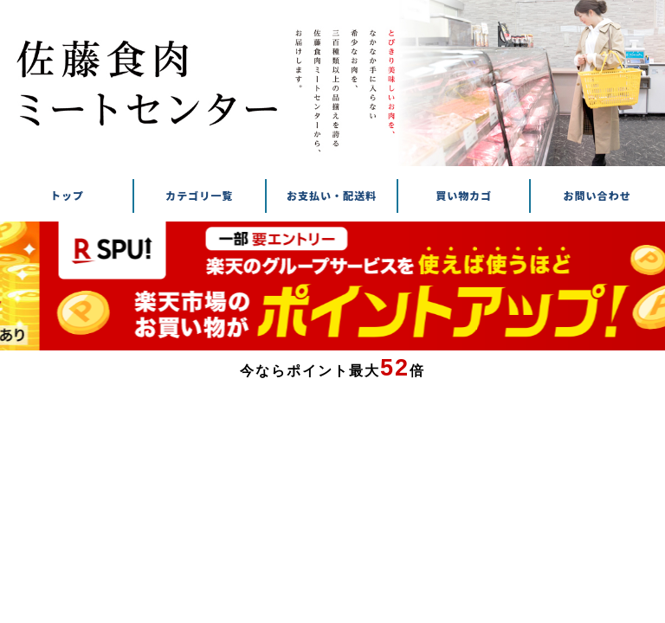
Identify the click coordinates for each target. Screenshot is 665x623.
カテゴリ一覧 (199, 195)
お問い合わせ (597, 195)
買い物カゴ (464, 195)
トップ (67, 195)
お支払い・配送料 (332, 195)
